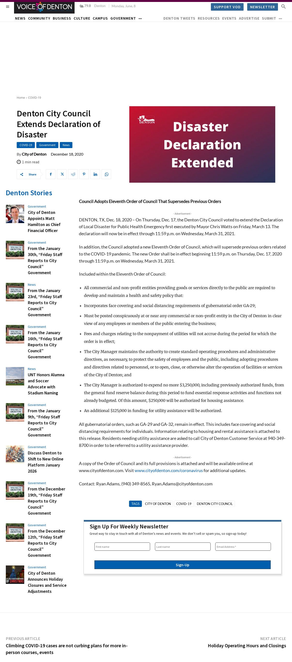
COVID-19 (34, 98)
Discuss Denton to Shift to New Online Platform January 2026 (47, 413)
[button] (283, 6)
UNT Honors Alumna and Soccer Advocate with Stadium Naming (46, 351)
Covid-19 (184, 504)
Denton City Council (215, 504)
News (66, 145)
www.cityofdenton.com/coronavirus (169, 470)
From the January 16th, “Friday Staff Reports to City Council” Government (46, 320)
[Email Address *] (243, 546)
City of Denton (34, 154)
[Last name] (182, 546)
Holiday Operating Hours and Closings (247, 627)
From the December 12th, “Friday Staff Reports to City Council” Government (46, 477)
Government (47, 145)
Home (21, 98)
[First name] (122, 546)
